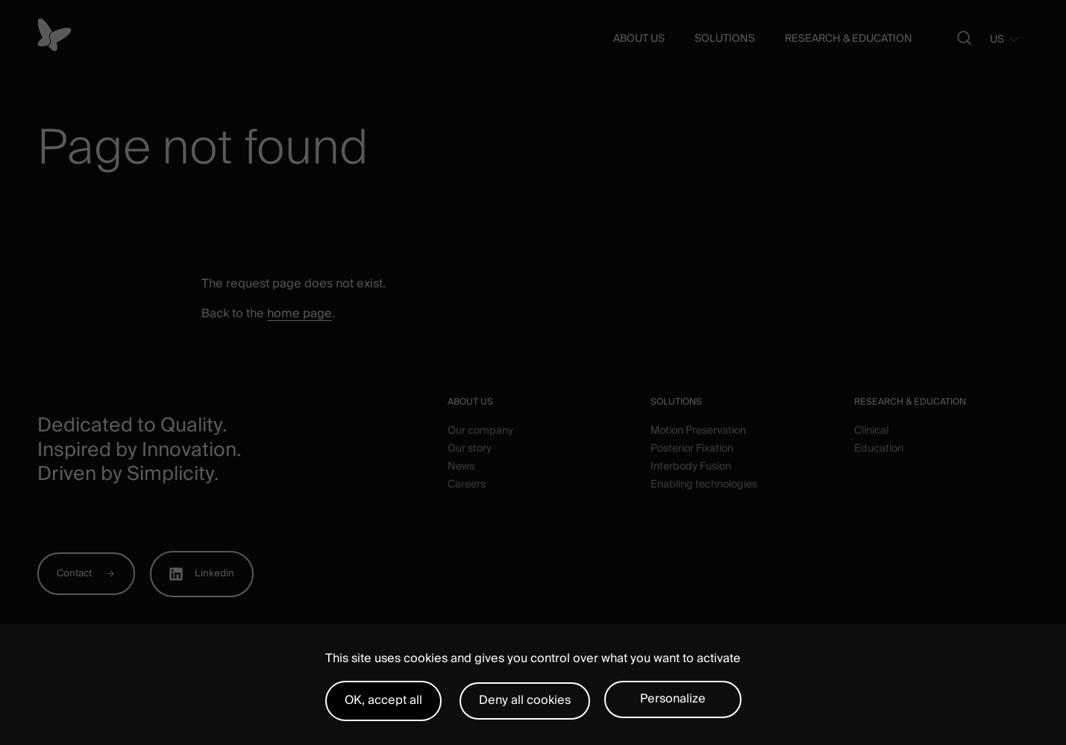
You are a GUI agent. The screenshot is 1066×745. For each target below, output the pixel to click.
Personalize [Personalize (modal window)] (673, 698)
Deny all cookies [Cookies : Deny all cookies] (525, 700)
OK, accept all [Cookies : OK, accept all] (383, 700)
